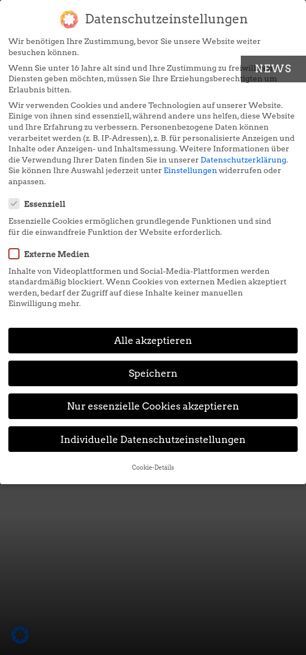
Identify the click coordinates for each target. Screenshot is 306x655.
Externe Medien (52, 253)
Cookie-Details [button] (153, 467)
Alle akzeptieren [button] (153, 340)
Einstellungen (190, 170)
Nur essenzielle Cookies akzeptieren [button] (153, 406)
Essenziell (40, 203)
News (273, 69)
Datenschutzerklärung (243, 159)
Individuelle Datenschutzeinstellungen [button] (153, 439)
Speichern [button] (153, 373)
